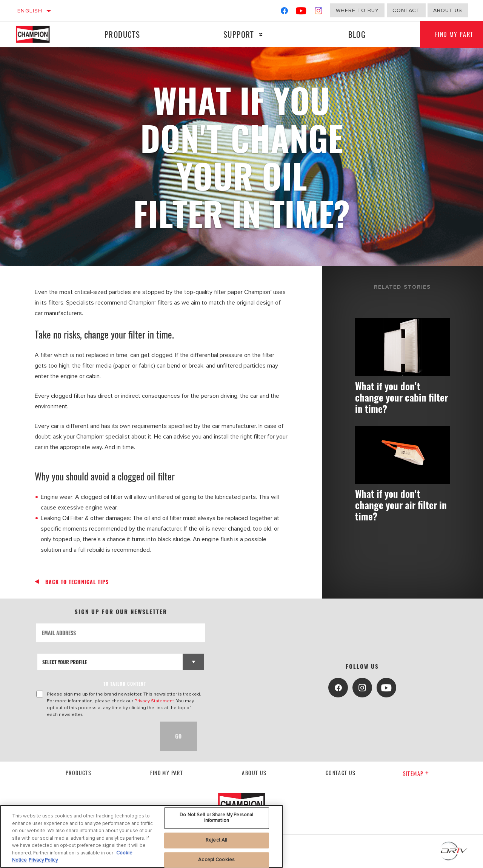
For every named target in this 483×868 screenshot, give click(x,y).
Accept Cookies (216, 860)
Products (122, 34)
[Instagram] (319, 12)
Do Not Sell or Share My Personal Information (216, 818)
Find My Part (166, 773)
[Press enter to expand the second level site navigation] (261, 34)
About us (254, 773)
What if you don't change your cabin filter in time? (401, 397)
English (30, 11)
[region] (141, 836)
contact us (341, 773)
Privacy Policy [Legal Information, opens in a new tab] (43, 860)
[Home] (39, 34)
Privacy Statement (154, 701)
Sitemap (416, 773)
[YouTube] (301, 12)
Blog (357, 34)
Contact (406, 10)
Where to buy (357, 10)
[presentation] (93, 736)
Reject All (216, 840)
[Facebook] (284, 12)
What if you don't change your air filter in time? (401, 504)
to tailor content (124, 683)
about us (447, 10)
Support (238, 34)
